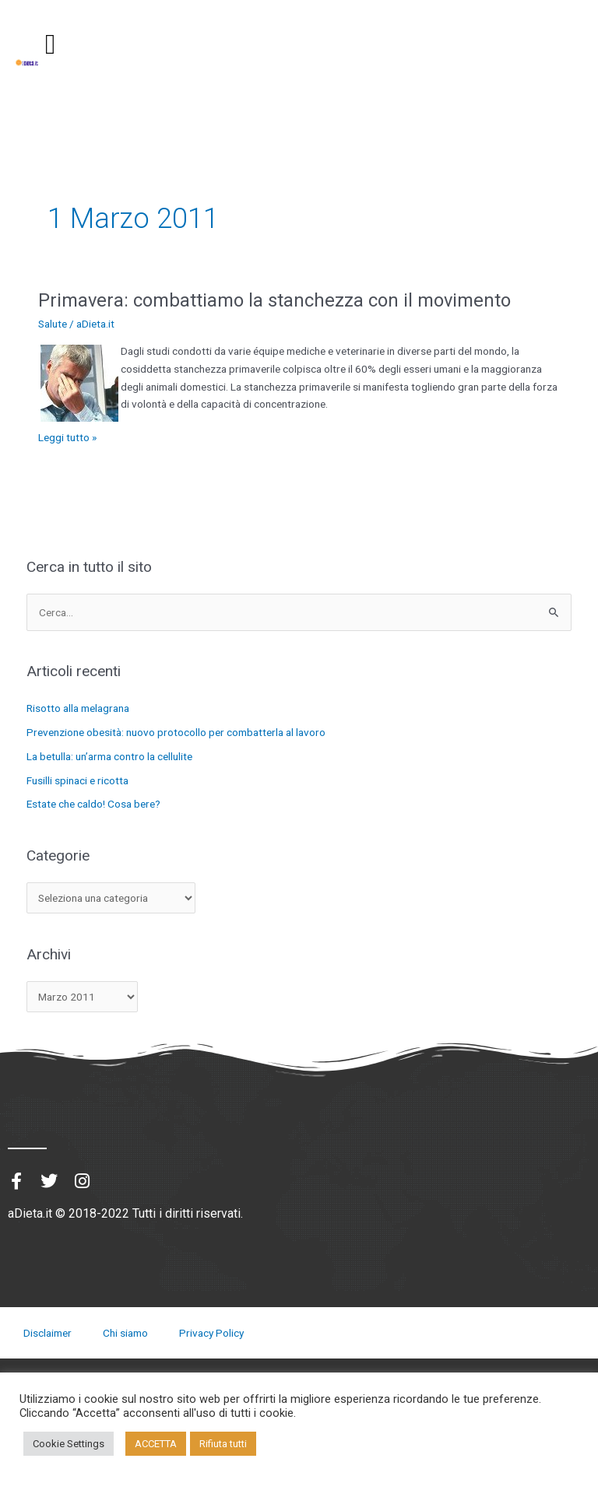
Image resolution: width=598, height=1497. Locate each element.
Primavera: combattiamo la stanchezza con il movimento (274, 300)
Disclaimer (47, 1333)
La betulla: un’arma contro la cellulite (109, 756)
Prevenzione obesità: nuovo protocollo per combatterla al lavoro (175, 732)
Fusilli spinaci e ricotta (77, 780)
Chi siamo (125, 1333)
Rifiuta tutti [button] (223, 1444)
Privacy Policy (211, 1333)
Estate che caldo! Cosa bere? (93, 804)
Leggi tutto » (67, 436)
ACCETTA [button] (156, 1444)
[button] (50, 44)
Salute (52, 323)
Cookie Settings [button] (68, 1444)
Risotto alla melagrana (77, 708)
